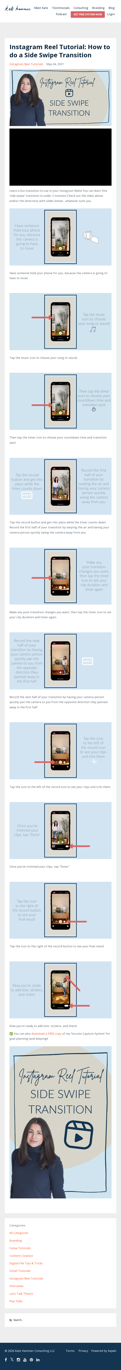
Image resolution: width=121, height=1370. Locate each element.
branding (15, 1240)
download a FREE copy (46, 1033)
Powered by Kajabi (103, 1351)
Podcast (61, 14)
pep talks (16, 1301)
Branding (98, 8)
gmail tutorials (20, 1271)
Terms (70, 1351)
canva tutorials (20, 1248)
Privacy (83, 1351)
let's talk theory (21, 1293)
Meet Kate (41, 8)
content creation (21, 1256)
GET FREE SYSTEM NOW (88, 14)
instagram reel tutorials (26, 64)
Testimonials (61, 8)
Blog (112, 8)
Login (111, 14)
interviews (16, 1286)
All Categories (18, 1233)
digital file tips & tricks (26, 1263)
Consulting (81, 8)
